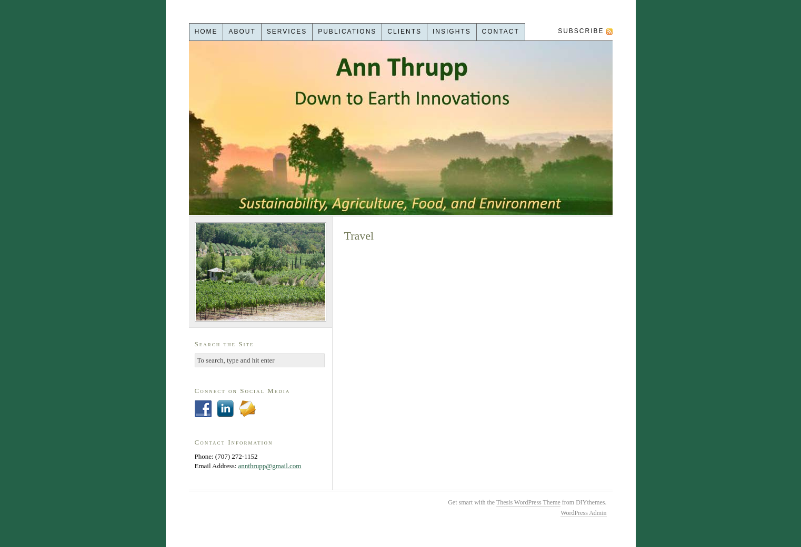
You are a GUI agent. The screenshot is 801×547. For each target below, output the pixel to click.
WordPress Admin (583, 513)
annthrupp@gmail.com (270, 466)
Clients (404, 31)
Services (287, 31)
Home (205, 31)
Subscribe (581, 31)
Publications (347, 31)
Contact (500, 31)
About (241, 31)
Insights (452, 31)
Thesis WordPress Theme (528, 502)
